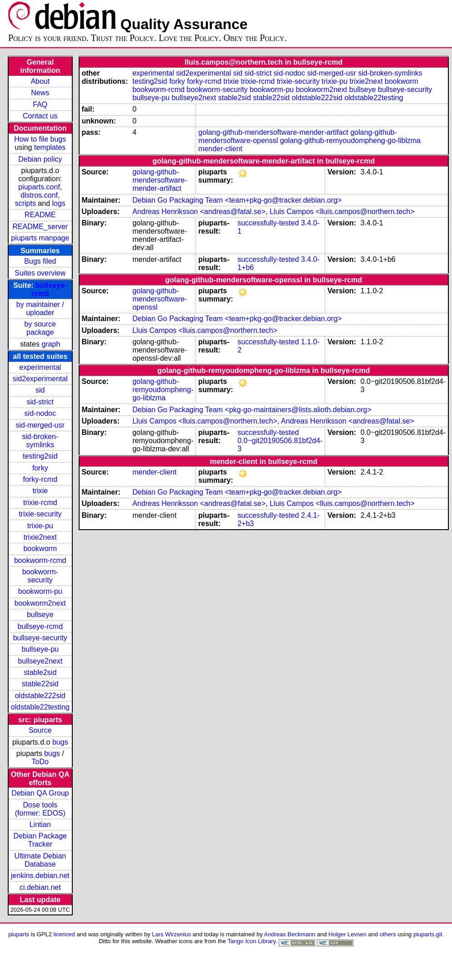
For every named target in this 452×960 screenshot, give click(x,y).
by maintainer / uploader (40, 309)
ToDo (40, 762)
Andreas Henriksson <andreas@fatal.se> (199, 211)
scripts (25, 203)
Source (40, 730)
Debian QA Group (40, 793)
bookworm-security (40, 576)
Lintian (40, 824)
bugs (60, 742)
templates (49, 147)
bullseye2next (40, 661)
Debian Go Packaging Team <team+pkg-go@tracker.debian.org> (237, 200)
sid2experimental (40, 379)
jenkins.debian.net (40, 875)
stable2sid (40, 672)
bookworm (40, 548)
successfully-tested (268, 223)
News (40, 93)
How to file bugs (40, 139)
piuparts (18, 934)
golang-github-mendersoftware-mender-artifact (273, 132)
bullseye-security (40, 638)
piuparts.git (427, 934)
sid (40, 390)
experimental (40, 367)
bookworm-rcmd (40, 560)
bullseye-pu (40, 649)
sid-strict (40, 402)
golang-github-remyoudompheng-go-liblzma (350, 140)
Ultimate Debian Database (40, 860)
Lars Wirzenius (171, 934)
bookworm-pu (40, 591)
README (40, 215)
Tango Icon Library (251, 941)
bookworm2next (40, 603)
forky (40, 468)
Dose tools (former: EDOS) (40, 809)
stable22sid (40, 684)
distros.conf (39, 195)
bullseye (40, 614)
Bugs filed (40, 261)
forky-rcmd (40, 479)
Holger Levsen (347, 934)
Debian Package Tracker (40, 840)
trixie (40, 491)
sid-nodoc (40, 413)
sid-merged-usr (40, 425)
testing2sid (40, 456)
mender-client (220, 149)
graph (50, 344)
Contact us (40, 116)
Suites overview (40, 273)
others (388, 934)
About (40, 81)
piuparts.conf (39, 187)
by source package (40, 328)
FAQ (40, 104)
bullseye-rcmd (40, 626)
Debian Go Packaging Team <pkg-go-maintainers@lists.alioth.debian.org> (252, 410)
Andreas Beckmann (290, 934)
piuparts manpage (40, 238)
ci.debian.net (40, 887)
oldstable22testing (40, 707)
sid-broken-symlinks (40, 441)
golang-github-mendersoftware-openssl (159, 299)
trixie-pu (40, 526)
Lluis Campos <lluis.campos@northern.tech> (342, 211)
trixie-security (40, 514)
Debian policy (40, 159)
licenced (64, 934)
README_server (40, 226)
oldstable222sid (40, 696)
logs (58, 203)
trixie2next (40, 537)
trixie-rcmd (40, 502)
